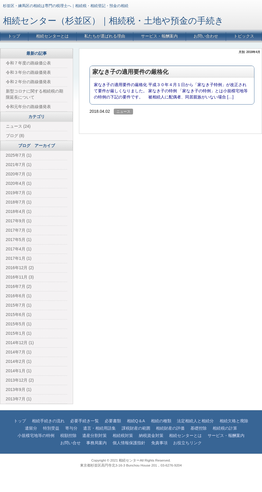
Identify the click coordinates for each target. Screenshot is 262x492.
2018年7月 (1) (19, 202)
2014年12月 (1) (20, 342)
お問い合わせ (206, 36)
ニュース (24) (18, 126)
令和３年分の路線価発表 (28, 72)
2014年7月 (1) (19, 352)
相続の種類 (161, 420)
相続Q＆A (136, 420)
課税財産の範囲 (136, 428)
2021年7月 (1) (19, 164)
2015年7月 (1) (19, 305)
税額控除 (68, 435)
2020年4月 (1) (19, 183)
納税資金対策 (151, 435)
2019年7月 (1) (19, 192)
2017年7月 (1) (19, 230)
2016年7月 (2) (19, 286)
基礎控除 (198, 428)
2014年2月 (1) (19, 361)
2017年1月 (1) (19, 258)
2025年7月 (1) (19, 155)
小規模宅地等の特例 (36, 435)
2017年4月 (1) (19, 249)
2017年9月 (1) (19, 220)
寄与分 (71, 428)
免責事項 (159, 442)
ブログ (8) (15, 135)
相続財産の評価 (170, 428)
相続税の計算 (225, 428)
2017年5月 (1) (19, 239)
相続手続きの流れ (48, 420)
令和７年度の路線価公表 (28, 63)
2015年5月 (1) (19, 324)
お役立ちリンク (187, 442)
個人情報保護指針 (129, 442)
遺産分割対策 (94, 435)
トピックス (244, 36)
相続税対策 (123, 435)
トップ (14, 36)
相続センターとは (52, 36)
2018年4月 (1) (19, 211)
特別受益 (51, 428)
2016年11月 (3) (20, 277)
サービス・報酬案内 (159, 36)
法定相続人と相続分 (195, 420)
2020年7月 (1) (19, 174)
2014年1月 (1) (19, 370)
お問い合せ (70, 442)
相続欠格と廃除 (234, 420)
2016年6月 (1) (19, 295)
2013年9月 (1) (19, 389)
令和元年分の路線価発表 (28, 106)
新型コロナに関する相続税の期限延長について (34, 94)
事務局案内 (96, 442)
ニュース (123, 112)
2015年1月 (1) (19, 333)
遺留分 (31, 428)
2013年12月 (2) (20, 380)
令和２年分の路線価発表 (28, 81)
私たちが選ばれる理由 (104, 36)
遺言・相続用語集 (99, 428)
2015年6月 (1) (19, 314)
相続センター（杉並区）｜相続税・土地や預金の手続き (113, 20)
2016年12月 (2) (20, 267)
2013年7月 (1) (19, 399)
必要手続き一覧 (84, 420)
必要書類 (113, 420)
